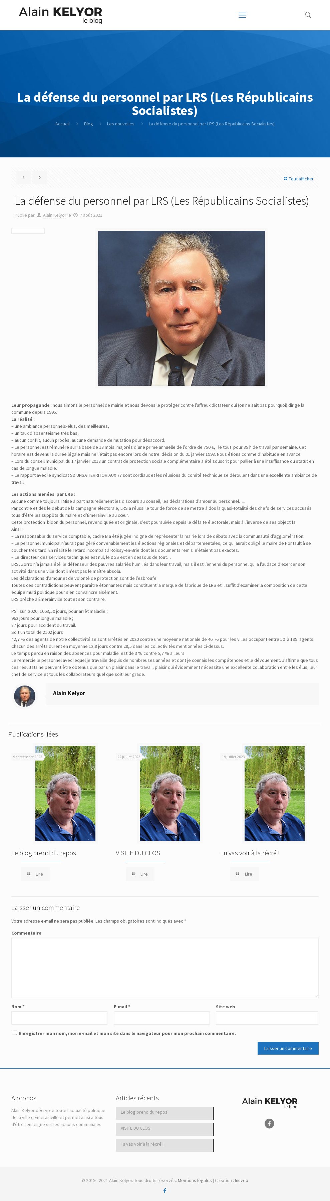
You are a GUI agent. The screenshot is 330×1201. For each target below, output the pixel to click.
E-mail (122, 1007)
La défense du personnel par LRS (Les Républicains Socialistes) (212, 124)
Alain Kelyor (54, 215)
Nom (17, 1007)
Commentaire (26, 933)
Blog (88, 124)
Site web (225, 1007)
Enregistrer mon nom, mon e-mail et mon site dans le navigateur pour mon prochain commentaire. (127, 1033)
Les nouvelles (120, 124)
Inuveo (241, 1180)
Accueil (62, 124)
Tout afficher (298, 179)
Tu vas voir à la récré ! (250, 852)
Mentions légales (195, 1180)
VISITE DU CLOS (138, 852)
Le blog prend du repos (43, 852)
